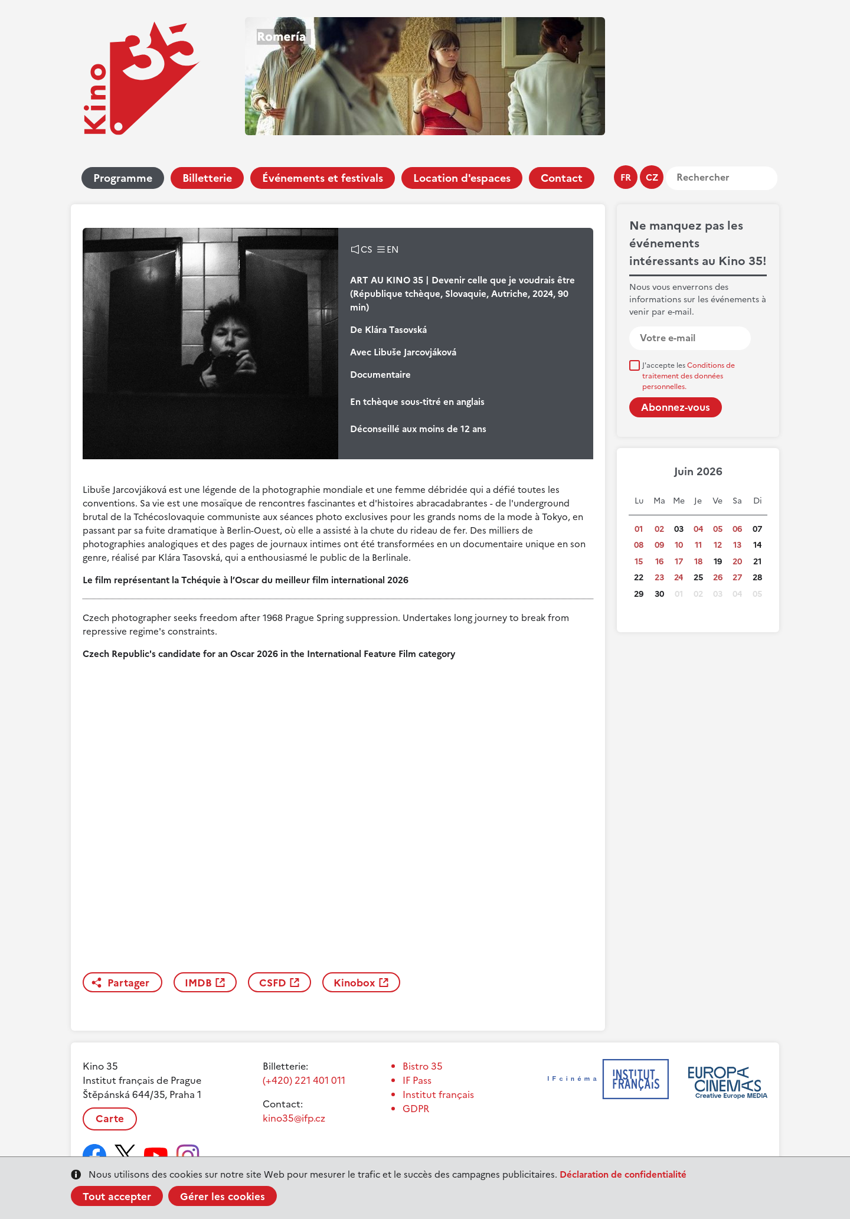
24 (678, 577)
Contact (562, 178)
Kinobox (354, 983)
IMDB (198, 983)
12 (718, 545)
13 (737, 545)
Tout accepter (117, 1196)
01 (639, 529)
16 (659, 561)
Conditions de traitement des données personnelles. (688, 376)
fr (625, 177)
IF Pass (417, 1080)
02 (659, 529)
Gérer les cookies (222, 1196)
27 (737, 577)
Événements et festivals (322, 178)
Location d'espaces (462, 178)
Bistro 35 (423, 1066)
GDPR (416, 1109)
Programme (122, 178)
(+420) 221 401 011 (304, 1080)
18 (698, 561)
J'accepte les (688, 376)
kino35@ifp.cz (294, 1118)
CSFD (272, 983)
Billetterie (207, 178)
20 (737, 561)
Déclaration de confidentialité (623, 1174)
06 (737, 529)
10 (679, 545)
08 (638, 545)
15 (639, 561)
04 (698, 529)
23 (659, 577)
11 (698, 545)
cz (652, 177)
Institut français (438, 1094)
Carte (110, 1118)
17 (679, 561)
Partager (128, 983)
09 (659, 545)
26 (717, 577)
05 (717, 529)
